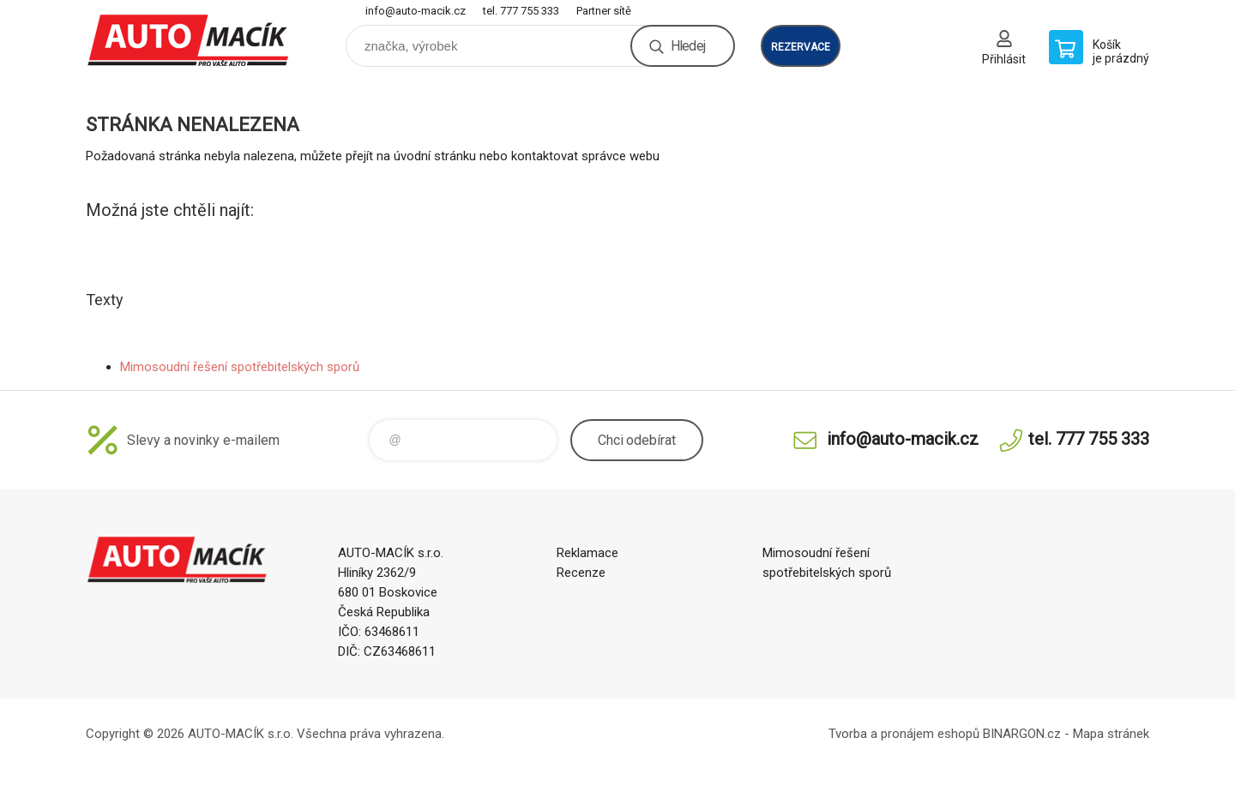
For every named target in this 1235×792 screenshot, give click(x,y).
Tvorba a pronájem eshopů (903, 733)
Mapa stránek (1111, 733)
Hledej (688, 46)
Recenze (581, 572)
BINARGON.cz (1022, 733)
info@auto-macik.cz (415, 10)
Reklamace (587, 553)
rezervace (800, 47)
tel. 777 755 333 (521, 10)
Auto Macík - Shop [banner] (189, 40)
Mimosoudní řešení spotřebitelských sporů (239, 367)
